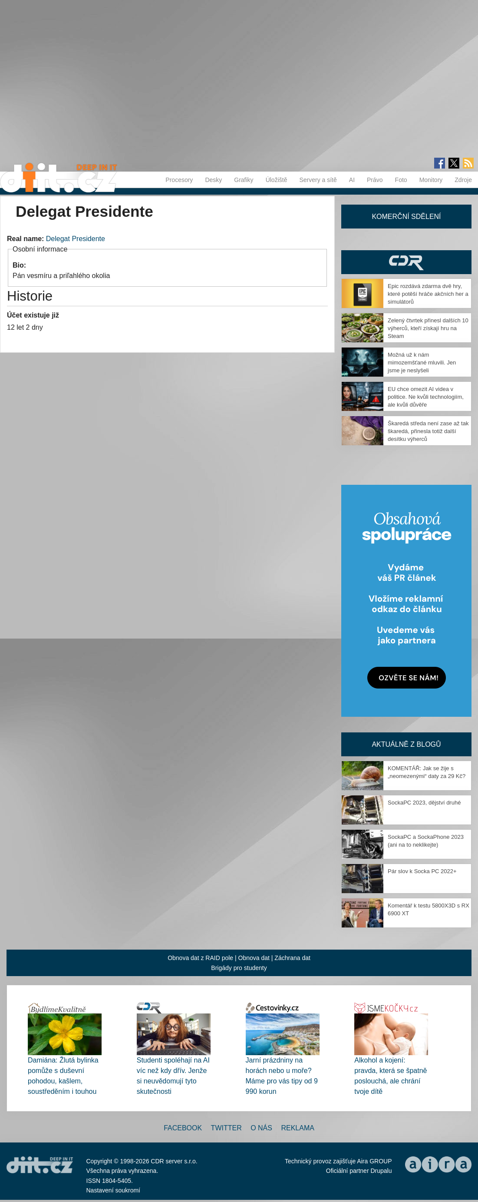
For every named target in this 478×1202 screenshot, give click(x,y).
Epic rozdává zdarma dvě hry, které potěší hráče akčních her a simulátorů (428, 294)
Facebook (183, 1128)
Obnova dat (254, 957)
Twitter (226, 1128)
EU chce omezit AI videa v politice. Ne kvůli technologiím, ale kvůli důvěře (426, 397)
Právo (375, 179)
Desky (213, 179)
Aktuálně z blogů (406, 744)
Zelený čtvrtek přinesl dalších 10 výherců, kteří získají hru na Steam (428, 328)
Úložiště (276, 179)
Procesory (179, 179)
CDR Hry (406, 262)
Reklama (297, 1128)
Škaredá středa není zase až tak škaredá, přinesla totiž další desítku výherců (428, 431)
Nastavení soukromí (113, 1190)
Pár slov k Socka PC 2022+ (422, 871)
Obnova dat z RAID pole (200, 957)
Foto (401, 179)
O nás (261, 1128)
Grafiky (243, 179)
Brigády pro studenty (239, 967)
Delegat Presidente (75, 238)
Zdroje (463, 179)
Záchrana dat (292, 957)
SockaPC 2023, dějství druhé (424, 802)
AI (352, 179)
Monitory (431, 179)
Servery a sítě (317, 179)
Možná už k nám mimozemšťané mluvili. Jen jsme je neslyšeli (422, 362)
